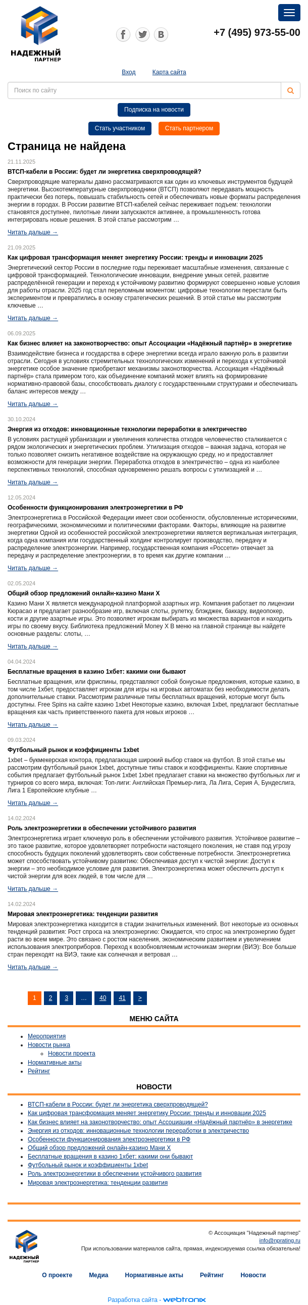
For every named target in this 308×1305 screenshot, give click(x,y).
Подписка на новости (154, 109)
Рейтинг (39, 1071)
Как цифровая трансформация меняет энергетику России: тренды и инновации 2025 (147, 1113)
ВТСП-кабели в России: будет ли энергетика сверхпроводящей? (118, 1104)
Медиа (98, 1275)
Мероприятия (47, 1036)
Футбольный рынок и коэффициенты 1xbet (88, 1165)
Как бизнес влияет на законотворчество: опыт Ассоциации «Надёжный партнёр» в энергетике (160, 1122)
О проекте (57, 1275)
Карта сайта (169, 72)
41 (122, 997)
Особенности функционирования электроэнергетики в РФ (109, 1139)
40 (102, 997)
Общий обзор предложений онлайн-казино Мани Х (99, 1147)
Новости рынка (49, 1044)
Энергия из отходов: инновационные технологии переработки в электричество (138, 1130)
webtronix (184, 1299)
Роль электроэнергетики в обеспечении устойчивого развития (114, 1173)
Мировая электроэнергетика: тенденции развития (98, 1182)
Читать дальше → (33, 232)
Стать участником (120, 128)
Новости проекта (71, 1053)
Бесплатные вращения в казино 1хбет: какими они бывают (110, 1156)
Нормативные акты (55, 1062)
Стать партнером (189, 128)
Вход (128, 72)
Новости (253, 1275)
